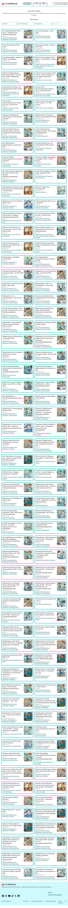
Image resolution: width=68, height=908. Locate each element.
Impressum (26, 900)
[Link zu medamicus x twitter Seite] (15, 895)
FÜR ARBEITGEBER (60, 3)
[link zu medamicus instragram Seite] (6, 895)
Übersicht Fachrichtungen (55, 894)
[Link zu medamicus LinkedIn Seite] (19, 895)
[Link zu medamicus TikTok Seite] (12, 895)
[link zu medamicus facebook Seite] (3, 895)
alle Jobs (50, 892)
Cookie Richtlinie (60, 901)
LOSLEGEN (27, 3)
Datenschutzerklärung (50, 900)
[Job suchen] (60, 23)
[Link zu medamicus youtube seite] (9, 895)
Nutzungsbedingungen (37, 900)
